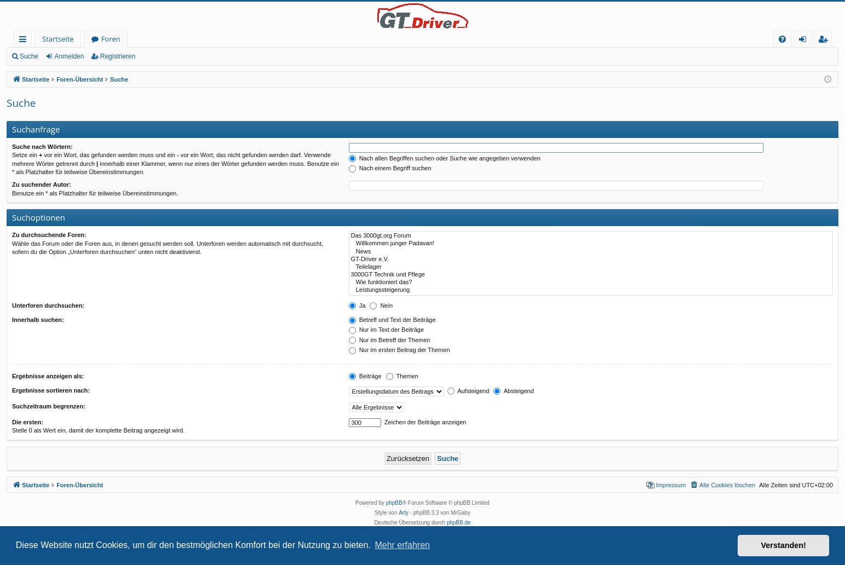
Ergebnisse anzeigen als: (48, 376)
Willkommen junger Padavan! (591, 243)
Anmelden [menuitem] (805, 41)
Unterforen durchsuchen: (48, 305)
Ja (357, 305)
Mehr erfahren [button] (402, 545)
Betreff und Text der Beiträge (392, 319)
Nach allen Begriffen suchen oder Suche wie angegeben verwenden (445, 158)
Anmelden (69, 56)
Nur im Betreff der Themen (389, 340)
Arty (404, 513)
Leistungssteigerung (591, 290)
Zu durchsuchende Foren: (49, 235)
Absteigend (513, 391)
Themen (402, 376)
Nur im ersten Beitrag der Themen (399, 350)
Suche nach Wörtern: (42, 146)
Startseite (58, 39)
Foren (110, 39)
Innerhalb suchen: (38, 319)
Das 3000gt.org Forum (591, 236)
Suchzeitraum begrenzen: (48, 406)
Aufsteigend (468, 391)
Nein (381, 305)
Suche (29, 56)
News (591, 252)
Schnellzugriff (25, 41)
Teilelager (591, 267)
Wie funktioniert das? (591, 282)
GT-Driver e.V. (591, 259)
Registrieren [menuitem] (825, 41)
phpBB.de (459, 523)
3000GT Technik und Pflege (591, 275)
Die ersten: (27, 422)
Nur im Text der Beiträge (386, 329)
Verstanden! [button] (783, 545)
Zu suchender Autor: (41, 184)
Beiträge (365, 376)
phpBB (394, 503)
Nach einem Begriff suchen (390, 168)
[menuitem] (782, 39)
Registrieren (118, 56)
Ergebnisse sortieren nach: (51, 390)
